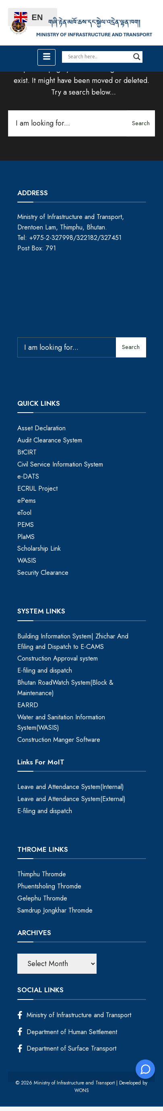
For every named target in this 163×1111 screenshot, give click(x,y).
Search (141, 123)
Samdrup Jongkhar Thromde (55, 910)
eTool (24, 512)
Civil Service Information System (60, 464)
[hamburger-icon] (46, 57)
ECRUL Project (37, 488)
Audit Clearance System (49, 440)
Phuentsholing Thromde (49, 886)
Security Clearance (42, 572)
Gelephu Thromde (42, 898)
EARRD (27, 705)
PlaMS (26, 536)
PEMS (25, 524)
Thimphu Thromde (41, 874)
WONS (81, 1090)
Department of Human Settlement (67, 1032)
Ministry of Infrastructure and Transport (74, 1015)
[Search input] (98, 56)
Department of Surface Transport (66, 1048)
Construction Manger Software (58, 739)
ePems (26, 500)
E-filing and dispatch (44, 670)
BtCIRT (27, 452)
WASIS (26, 560)
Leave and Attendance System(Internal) (70, 786)
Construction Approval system (57, 658)
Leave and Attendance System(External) (71, 798)
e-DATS (28, 476)
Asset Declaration (41, 428)
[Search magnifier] (136, 56)
